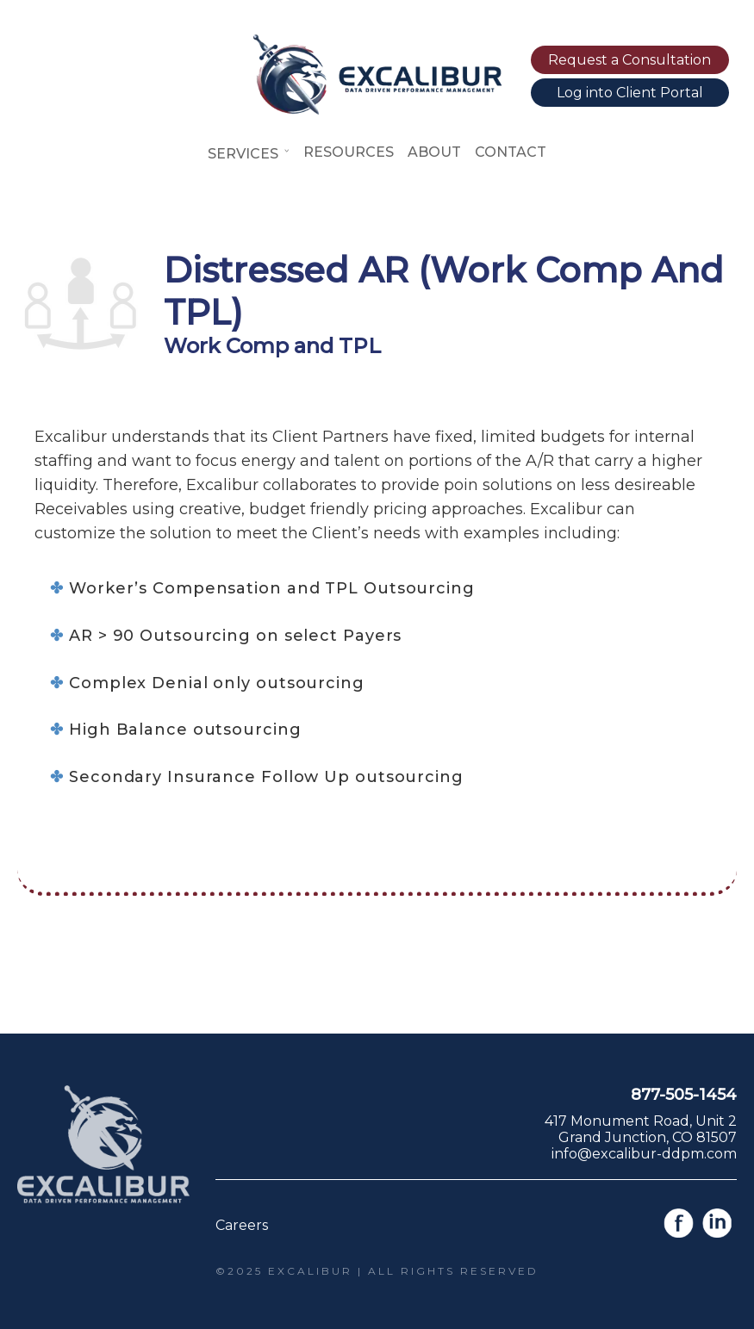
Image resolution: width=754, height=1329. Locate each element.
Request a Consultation (629, 60)
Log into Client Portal (630, 92)
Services (249, 154)
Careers (241, 1225)
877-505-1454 (684, 1094)
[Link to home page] (377, 110)
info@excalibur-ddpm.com (644, 1154)
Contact (510, 152)
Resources (348, 152)
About (434, 152)
